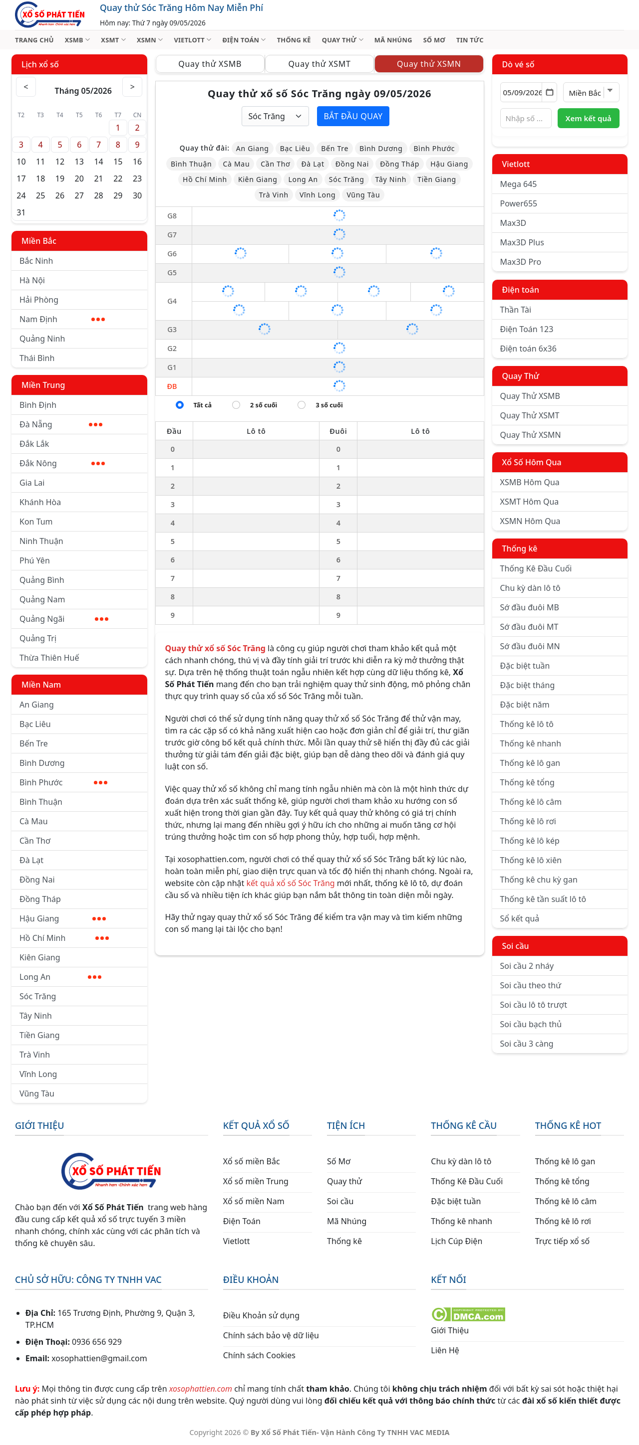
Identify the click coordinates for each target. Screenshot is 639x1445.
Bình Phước (63, 782)
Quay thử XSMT (319, 63)
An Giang (36, 704)
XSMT (113, 39)
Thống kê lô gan (530, 762)
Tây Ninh (35, 1015)
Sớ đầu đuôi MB (529, 607)
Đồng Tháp (40, 899)
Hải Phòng (38, 299)
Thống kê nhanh (531, 743)
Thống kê (520, 548)
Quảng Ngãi (63, 618)
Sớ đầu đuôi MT (529, 626)
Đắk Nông (62, 463)
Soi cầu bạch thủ (531, 1024)
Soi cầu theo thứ (530, 985)
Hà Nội (32, 280)
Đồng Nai (37, 879)
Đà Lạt (31, 860)
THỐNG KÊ (294, 39)
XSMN (150, 39)
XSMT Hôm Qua (529, 501)
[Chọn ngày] (529, 92)
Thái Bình (36, 358)
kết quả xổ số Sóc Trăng (290, 883)
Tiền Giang (39, 1035)
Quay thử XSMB (210, 63)
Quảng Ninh (42, 338)
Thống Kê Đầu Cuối (536, 568)
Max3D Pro (521, 261)
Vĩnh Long (38, 1074)
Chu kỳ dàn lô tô (530, 587)
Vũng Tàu (36, 1093)
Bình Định (37, 404)
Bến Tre (33, 743)
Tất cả (203, 405)
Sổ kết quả (520, 918)
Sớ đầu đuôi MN (530, 646)
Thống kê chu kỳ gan (539, 879)
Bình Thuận (40, 801)
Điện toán (520, 289)
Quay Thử (521, 375)
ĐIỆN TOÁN (244, 39)
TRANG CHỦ (34, 39)
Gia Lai (31, 482)
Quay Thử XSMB (530, 395)
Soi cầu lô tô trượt (533, 1004)
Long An (60, 976)
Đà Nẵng (60, 424)
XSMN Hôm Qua (530, 521)
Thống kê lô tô (527, 724)
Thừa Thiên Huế (49, 657)
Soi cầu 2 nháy (527, 965)
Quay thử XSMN (429, 63)
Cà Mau (33, 821)
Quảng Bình (41, 579)
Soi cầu (515, 945)
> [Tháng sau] (132, 86)
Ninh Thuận (41, 541)
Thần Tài (516, 309)
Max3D (513, 222)
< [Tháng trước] (25, 86)
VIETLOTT (192, 39)
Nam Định (62, 319)
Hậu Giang (62, 918)
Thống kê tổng (527, 782)
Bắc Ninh (36, 260)
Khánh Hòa (40, 502)
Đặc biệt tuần (525, 665)
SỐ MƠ (434, 39)
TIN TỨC (470, 39)
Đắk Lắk (34, 443)
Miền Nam (41, 684)
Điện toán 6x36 (528, 348)
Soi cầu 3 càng (527, 1043)
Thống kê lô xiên (531, 860)
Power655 (519, 203)
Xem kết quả (589, 118)
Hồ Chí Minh (64, 937)
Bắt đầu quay (352, 116)
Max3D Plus (522, 242)
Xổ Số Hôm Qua (532, 462)
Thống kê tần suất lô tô (543, 899)
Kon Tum (36, 521)
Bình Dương (42, 762)
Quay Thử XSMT (530, 415)
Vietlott (516, 164)
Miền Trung (43, 384)
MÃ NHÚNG (393, 39)
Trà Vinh (34, 1054)
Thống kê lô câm (531, 801)
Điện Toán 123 (527, 329)
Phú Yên (34, 560)
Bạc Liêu (35, 724)
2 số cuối (263, 405)
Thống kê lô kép (530, 840)
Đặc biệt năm (525, 704)
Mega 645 (518, 184)
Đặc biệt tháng (527, 685)
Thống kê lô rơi (528, 821)
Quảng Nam (42, 599)
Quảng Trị (37, 638)
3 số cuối (329, 405)
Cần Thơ (34, 840)
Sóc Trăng (37, 996)
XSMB (77, 39)
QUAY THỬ (342, 39)
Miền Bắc (38, 240)
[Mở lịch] (549, 92)
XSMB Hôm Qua (530, 482)
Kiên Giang (39, 957)
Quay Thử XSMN (530, 434)
